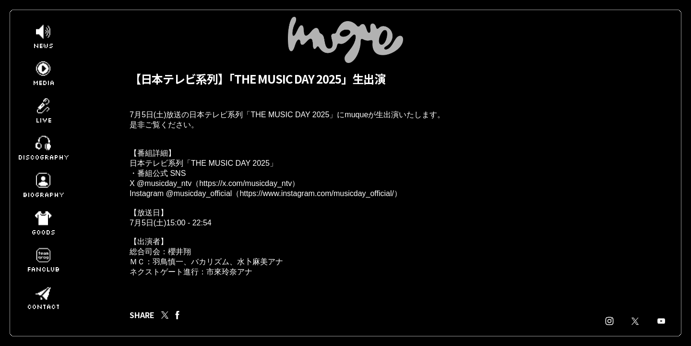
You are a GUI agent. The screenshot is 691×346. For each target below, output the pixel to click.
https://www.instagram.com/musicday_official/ (316, 203)
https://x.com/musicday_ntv (245, 192)
